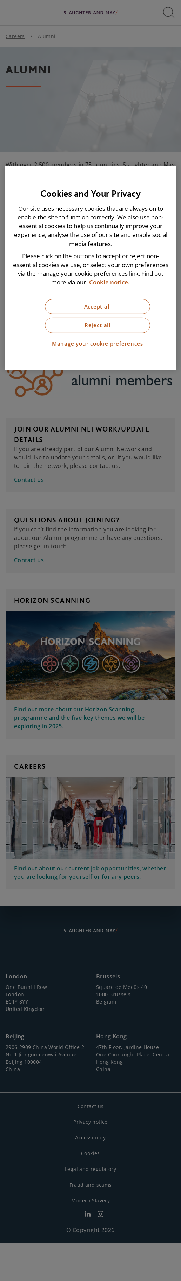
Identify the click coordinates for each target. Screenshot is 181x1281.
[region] (90, 268)
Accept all (97, 306)
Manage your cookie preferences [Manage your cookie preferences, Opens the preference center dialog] (97, 343)
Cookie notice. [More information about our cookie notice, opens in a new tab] (109, 282)
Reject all (97, 325)
